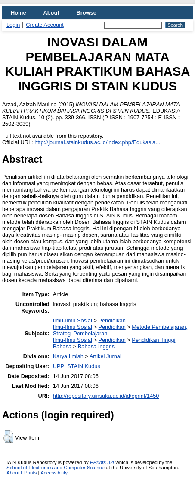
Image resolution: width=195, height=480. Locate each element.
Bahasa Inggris (96, 346)
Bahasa (62, 346)
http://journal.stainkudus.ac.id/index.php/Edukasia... (97, 142)
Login (13, 25)
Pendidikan (111, 320)
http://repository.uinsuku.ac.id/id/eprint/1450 (106, 396)
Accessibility (54, 472)
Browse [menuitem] (86, 12)
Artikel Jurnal (105, 356)
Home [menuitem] (18, 12)
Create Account (45, 25)
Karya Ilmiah (68, 356)
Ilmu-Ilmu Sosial (72, 320)
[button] (8, 436)
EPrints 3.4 (102, 462)
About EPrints (21, 472)
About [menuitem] (51, 12)
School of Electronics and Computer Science (55, 467)
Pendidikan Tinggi (153, 340)
